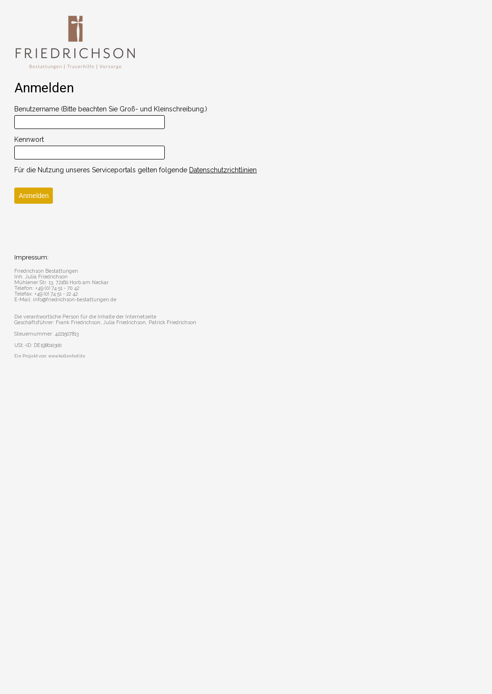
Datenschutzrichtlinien (223, 170)
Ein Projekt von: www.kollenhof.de (49, 356)
